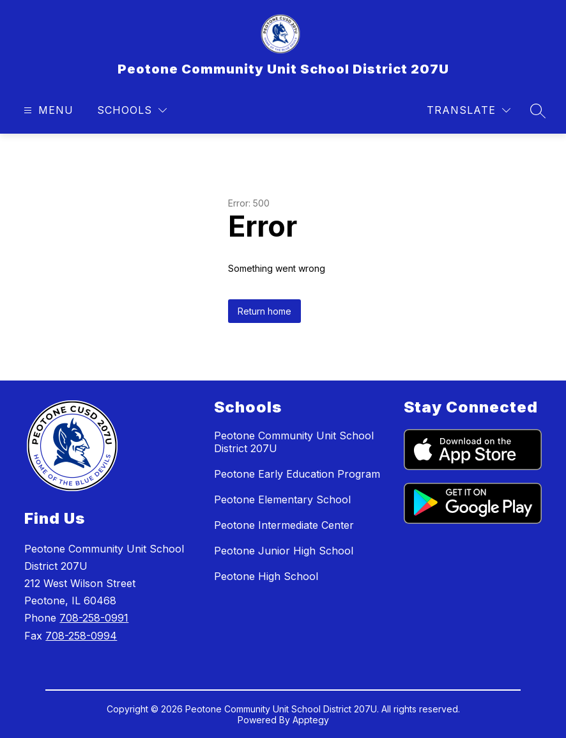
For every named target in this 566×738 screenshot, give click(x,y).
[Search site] (538, 110)
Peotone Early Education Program (297, 473)
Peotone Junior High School (283, 550)
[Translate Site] (469, 110)
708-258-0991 (93, 617)
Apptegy (311, 719)
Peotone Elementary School (282, 499)
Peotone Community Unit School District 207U (294, 442)
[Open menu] (46, 110)
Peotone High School (266, 576)
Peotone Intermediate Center (284, 525)
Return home (264, 311)
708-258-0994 (81, 635)
